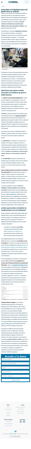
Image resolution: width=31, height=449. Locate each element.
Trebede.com (17, 275)
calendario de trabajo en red (19, 265)
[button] (2, 2)
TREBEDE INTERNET (13, 433)
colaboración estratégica (13, 231)
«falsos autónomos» (11, 194)
